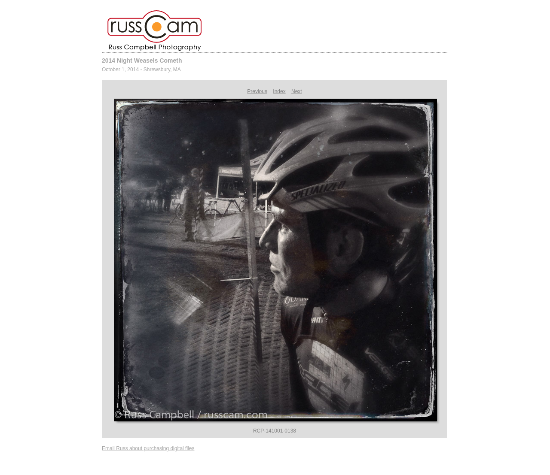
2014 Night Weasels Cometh (142, 60)
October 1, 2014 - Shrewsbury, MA (141, 70)
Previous (257, 91)
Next (296, 91)
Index (279, 91)
